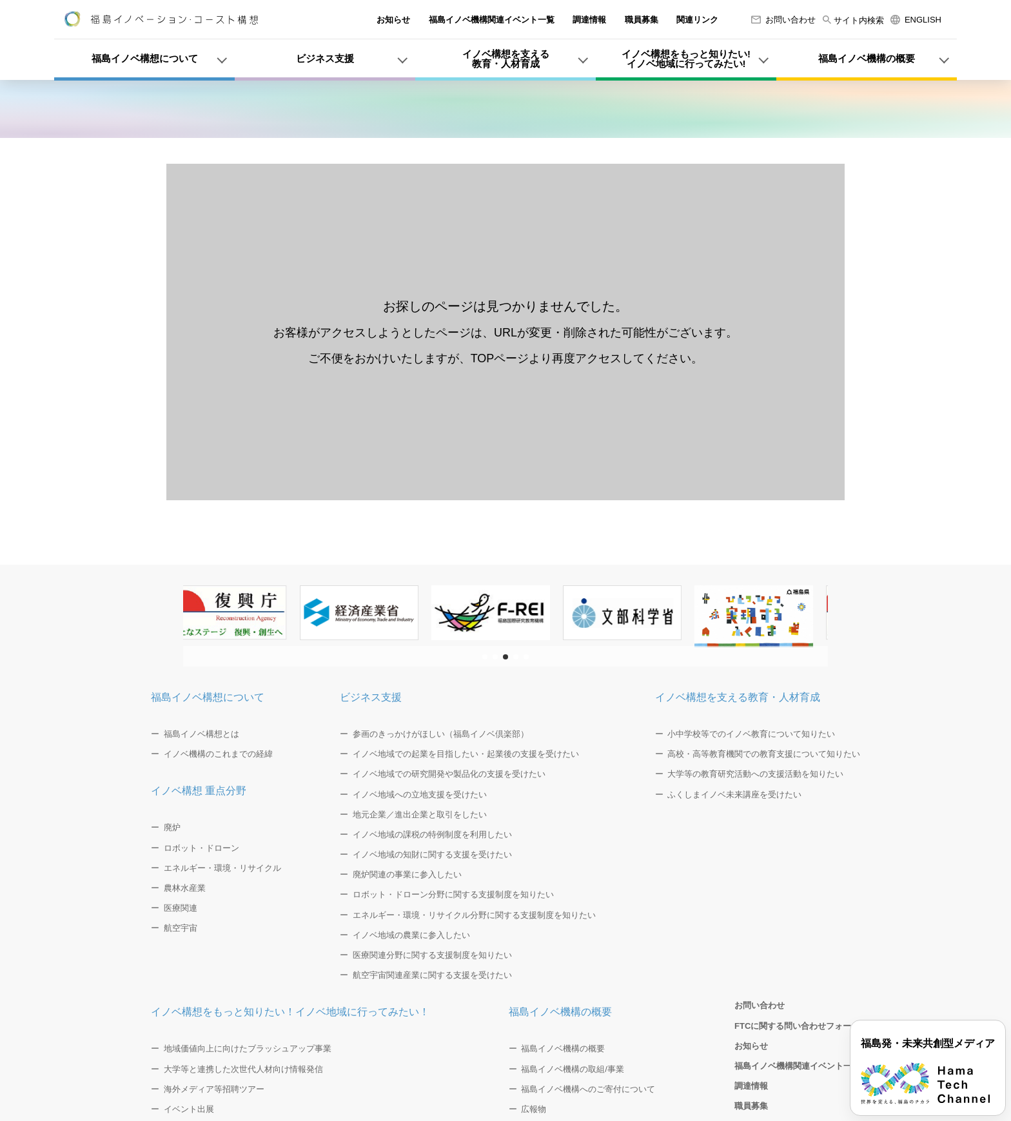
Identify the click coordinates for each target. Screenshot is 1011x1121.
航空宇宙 (180, 928)
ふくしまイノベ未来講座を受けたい (734, 794)
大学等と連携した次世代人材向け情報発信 (243, 1069)
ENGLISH (915, 19)
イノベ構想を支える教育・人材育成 (737, 697)
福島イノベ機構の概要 (560, 1011)
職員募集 (641, 19)
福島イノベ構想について (207, 697)
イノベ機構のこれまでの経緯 (218, 754)
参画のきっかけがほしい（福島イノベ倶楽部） (441, 734)
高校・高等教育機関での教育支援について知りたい (763, 754)
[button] (484, 656)
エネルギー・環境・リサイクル (222, 868)
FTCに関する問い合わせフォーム (796, 1026)
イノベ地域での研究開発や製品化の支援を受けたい (449, 774)
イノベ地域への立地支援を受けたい (420, 794)
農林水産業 (185, 888)
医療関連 (180, 908)
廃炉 (172, 827)
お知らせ (393, 19)
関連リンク (697, 19)
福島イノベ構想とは (201, 734)
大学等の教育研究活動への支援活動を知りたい (755, 774)
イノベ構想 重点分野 (198, 790)
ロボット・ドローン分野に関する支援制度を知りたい (453, 894)
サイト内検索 (853, 20)
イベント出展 (189, 1109)
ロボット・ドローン (201, 848)
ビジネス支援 (371, 697)
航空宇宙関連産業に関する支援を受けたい (432, 975)
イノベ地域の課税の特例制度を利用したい (432, 834)
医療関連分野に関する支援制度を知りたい (432, 955)
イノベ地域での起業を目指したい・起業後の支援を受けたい (466, 754)
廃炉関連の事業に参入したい (407, 874)
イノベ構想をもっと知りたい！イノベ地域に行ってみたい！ (290, 1011)
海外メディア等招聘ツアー (214, 1089)
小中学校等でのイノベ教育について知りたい (751, 734)
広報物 (533, 1109)
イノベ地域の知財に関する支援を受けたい (432, 854)
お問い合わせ (783, 19)
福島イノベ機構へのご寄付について (588, 1089)
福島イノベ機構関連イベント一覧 (492, 19)
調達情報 (589, 19)
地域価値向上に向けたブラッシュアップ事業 (247, 1048)
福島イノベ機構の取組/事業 (572, 1069)
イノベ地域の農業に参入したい (411, 935)
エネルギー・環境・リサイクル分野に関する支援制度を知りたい (474, 915)
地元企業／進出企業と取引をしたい (420, 814)
